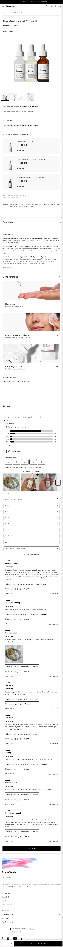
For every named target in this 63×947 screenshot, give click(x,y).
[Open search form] (46, 6)
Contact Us (25, 886)
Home (5, 12)
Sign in (4, 901)
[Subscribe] (61, 878)
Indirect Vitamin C (23, 382)
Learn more (6, 267)
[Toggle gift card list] (60, 911)
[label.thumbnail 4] (30, 97)
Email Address (6, 878)
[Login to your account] (56, 6)
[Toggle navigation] (2, 6)
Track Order (6, 897)
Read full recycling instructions (15, 369)
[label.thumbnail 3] (22, 97)
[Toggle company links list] (60, 918)
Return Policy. (16, 197)
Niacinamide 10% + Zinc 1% (27, 142)
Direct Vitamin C (9, 382)
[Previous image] (3, 61)
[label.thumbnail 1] (5, 97)
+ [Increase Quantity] (11, 944)
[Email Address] (31, 878)
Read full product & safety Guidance (17, 338)
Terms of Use (10, 886)
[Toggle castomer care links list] (60, 914)
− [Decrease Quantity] (2, 944)
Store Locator (7, 905)
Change (32, 929)
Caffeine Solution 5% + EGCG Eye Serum (31, 177)
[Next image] (60, 61)
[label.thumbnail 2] (13, 97)
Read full (14, 306)
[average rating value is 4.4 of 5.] (8, 25)
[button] (59, 222)
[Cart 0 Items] (60, 6)
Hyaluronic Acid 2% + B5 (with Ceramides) (31, 159)
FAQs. (26, 195)
